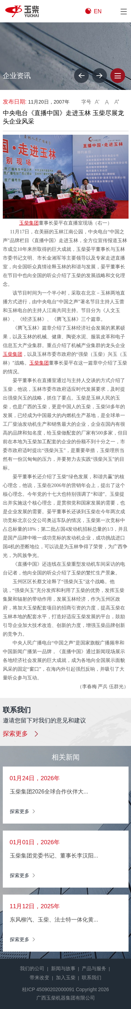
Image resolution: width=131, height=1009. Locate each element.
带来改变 (39, 977)
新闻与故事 (63, 968)
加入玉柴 (65, 977)
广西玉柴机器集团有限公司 (65, 998)
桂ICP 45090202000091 (48, 989)
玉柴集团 (29, 223)
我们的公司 (32, 968)
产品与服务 (94, 968)
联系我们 (91, 977)
